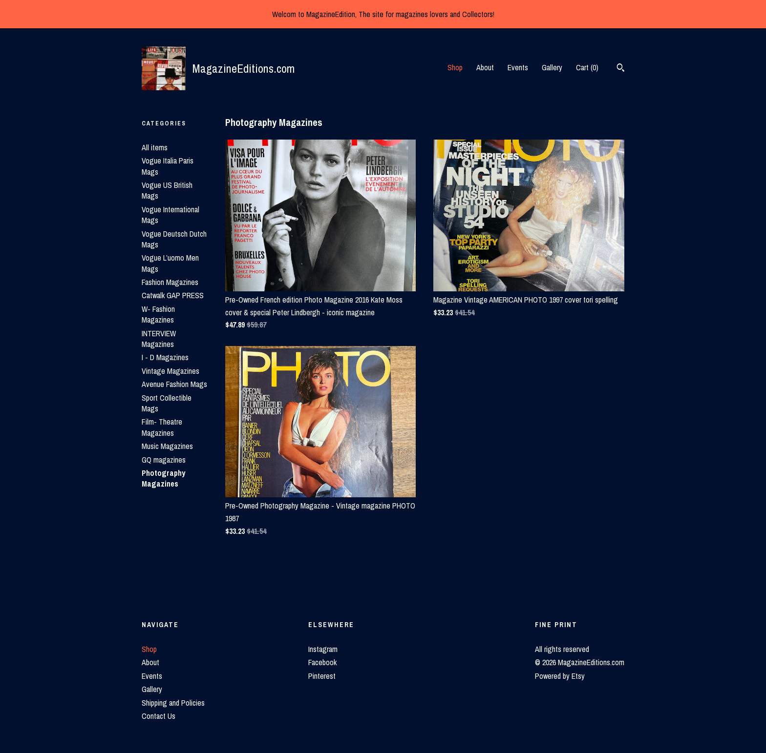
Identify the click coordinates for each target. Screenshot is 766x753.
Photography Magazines (163, 478)
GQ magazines (164, 459)
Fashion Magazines (170, 282)
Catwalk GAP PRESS (173, 295)
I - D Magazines (165, 357)
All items (155, 147)
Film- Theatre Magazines (162, 427)
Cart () (587, 67)
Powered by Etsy (560, 676)
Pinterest (322, 676)
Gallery (552, 67)
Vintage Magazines (170, 371)
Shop (455, 67)
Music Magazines (167, 446)
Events (518, 67)
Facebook (322, 662)
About (485, 67)
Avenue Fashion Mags (174, 384)
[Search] (620, 68)
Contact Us (158, 716)
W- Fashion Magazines (158, 314)
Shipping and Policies (173, 702)
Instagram (323, 649)
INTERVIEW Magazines (159, 338)
